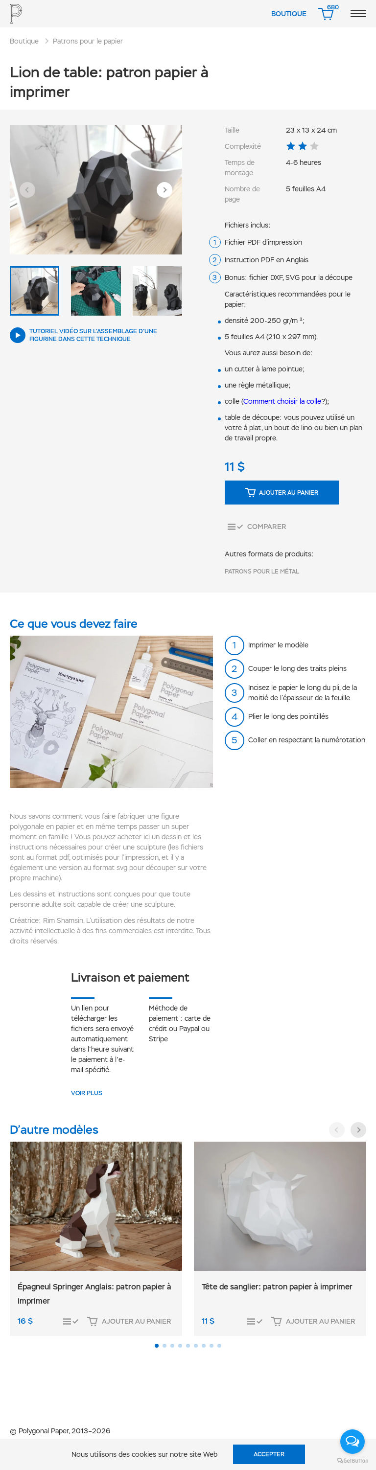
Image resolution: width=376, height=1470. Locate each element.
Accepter (269, 1454)
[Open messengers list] (352, 1441)
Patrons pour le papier (88, 41)
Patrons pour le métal (262, 571)
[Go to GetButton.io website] (352, 1460)
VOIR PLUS (86, 1093)
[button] (27, 190)
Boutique (288, 13)
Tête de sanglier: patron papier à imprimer (277, 1287)
